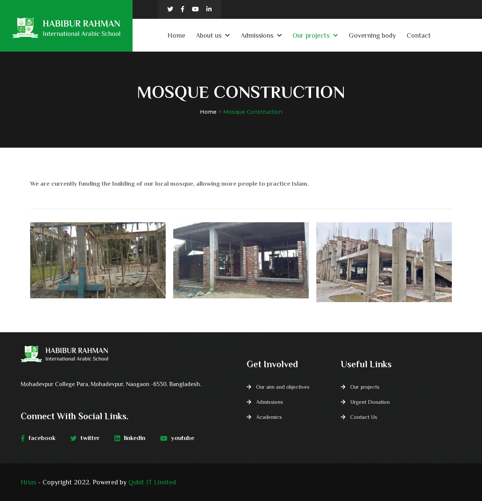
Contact (419, 35)
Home (176, 35)
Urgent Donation (370, 402)
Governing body (372, 35)
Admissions (257, 35)
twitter (85, 438)
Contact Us (363, 417)
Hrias (28, 482)
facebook (38, 438)
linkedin (129, 438)
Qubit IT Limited (152, 482)
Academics (269, 417)
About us (208, 35)
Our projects (311, 35)
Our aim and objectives (283, 387)
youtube (177, 438)
